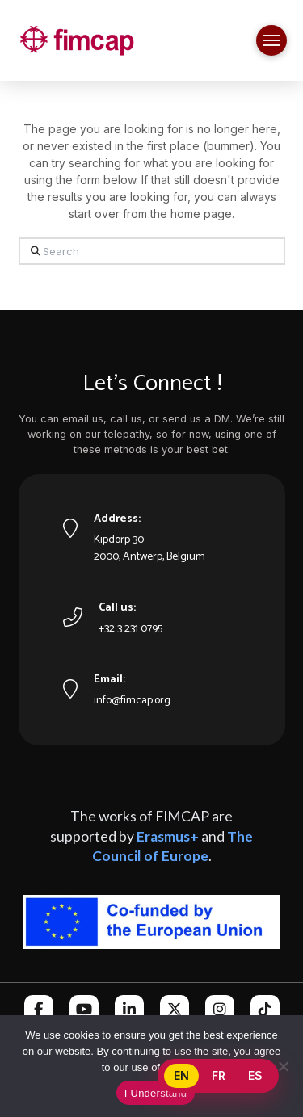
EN (181, 1075)
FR (218, 1075)
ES (255, 1075)
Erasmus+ (168, 836)
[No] (283, 1066)
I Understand (155, 1093)
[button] (271, 40)
